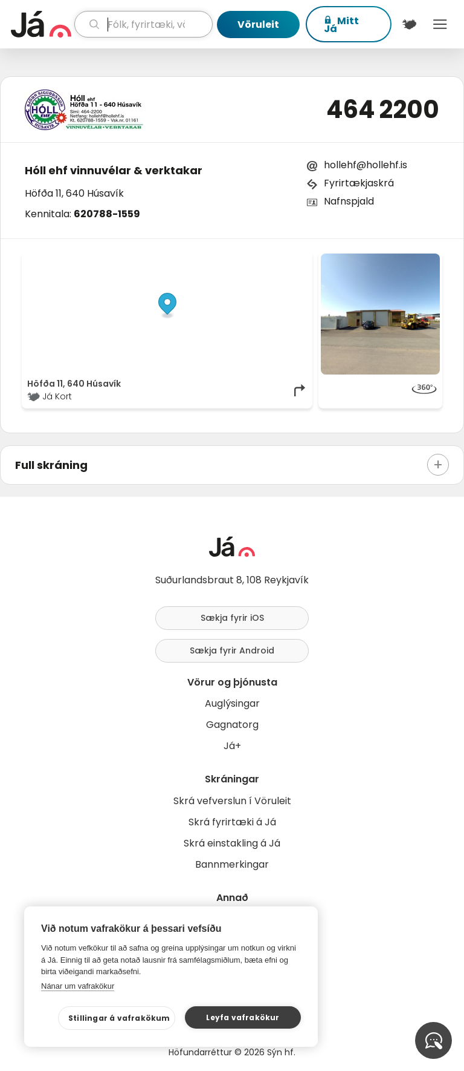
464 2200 (382, 109)
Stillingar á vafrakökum (119, 1018)
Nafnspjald (349, 201)
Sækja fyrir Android (232, 650)
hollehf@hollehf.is (365, 165)
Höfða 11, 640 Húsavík (74, 193)
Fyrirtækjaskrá (359, 183)
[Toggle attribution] (296, 267)
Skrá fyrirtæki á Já (232, 822)
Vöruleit (258, 24)
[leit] (143, 24)
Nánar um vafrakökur (77, 986)
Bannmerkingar (232, 864)
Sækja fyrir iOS (232, 618)
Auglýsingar (232, 703)
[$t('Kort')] (409, 24)
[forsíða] (41, 24)
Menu (440, 24)
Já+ (232, 746)
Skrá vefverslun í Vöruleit (232, 801)
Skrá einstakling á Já (232, 843)
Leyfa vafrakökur (242, 1017)
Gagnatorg (232, 725)
